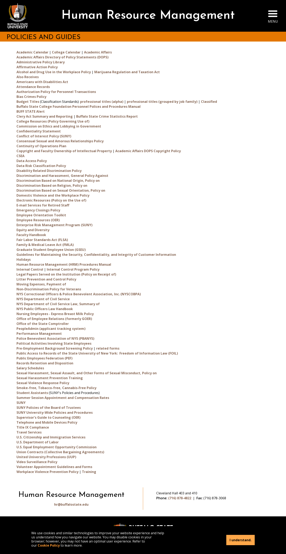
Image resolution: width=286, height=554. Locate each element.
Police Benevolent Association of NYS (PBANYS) (55, 338)
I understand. (240, 540)
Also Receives (27, 77)
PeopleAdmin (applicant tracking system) (50, 328)
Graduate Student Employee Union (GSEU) (51, 249)
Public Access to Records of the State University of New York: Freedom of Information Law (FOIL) (97, 353)
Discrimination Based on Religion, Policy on (51, 185)
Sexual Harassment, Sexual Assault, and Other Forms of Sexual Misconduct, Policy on (86, 373)
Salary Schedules (30, 368)
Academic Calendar (32, 52)
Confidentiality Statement (38, 131)
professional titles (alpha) (101, 101)
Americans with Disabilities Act (42, 82)
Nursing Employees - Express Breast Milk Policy (55, 314)
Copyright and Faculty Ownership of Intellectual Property (64, 151)
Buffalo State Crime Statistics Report (107, 116)
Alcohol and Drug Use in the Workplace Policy (53, 72)
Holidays (23, 259)
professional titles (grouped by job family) (162, 101)
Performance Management (39, 333)
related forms (107, 348)
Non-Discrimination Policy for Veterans (48, 289)
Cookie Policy (49, 545)
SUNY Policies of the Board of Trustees (48, 407)
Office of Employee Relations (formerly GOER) (54, 318)
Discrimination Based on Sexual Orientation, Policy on (60, 190)
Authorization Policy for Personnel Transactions (56, 91)
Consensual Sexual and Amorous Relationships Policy (60, 141)
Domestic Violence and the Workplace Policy (52, 195)
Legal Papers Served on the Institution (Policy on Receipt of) (66, 274)
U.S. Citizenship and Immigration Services (50, 437)
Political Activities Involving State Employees (53, 343)
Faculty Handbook (31, 235)
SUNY (21, 402)
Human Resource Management (148, 16)
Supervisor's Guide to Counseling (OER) (48, 417)
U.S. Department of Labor (37, 442)
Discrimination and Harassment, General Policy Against (62, 175)
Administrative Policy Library (40, 62)
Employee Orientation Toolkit (41, 215)
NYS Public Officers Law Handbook (44, 309)
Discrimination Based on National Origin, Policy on (58, 180)
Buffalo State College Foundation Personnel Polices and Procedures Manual (78, 106)
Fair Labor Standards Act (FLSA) (42, 240)
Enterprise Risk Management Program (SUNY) (54, 225)
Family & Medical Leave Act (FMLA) (45, 244)
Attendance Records (33, 87)
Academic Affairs (98, 52)
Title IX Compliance (32, 427)
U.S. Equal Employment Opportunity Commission (56, 447)
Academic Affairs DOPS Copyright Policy (148, 151)
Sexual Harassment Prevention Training (49, 378)
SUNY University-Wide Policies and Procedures (54, 412)
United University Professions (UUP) (46, 457)
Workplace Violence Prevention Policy (47, 471)
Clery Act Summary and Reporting (44, 116)
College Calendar (66, 52)
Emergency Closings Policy (38, 210)
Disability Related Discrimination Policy (49, 170)
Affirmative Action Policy (37, 67)
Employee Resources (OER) (38, 220)
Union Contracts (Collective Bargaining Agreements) (60, 452)
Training (89, 471)
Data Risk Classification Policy (41, 165)
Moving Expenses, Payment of (41, 284)
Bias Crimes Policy (31, 96)
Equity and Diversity (32, 230)
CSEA (20, 156)
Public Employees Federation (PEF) (44, 358)
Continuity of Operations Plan (41, 146)
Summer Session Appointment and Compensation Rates (62, 397)
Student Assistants (32, 393)
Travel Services (29, 432)
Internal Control (29, 269)
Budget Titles (27, 101)
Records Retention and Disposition (44, 363)
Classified (209, 101)
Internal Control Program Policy (73, 269)
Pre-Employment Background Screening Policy (54, 348)
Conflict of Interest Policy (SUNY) (43, 136)
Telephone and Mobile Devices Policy (46, 422)
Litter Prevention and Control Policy (46, 279)
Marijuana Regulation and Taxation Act (127, 72)
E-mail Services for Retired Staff (42, 205)
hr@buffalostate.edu (71, 504)
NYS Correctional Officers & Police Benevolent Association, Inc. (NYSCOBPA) (78, 294)
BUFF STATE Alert (30, 111)
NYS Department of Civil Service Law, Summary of (58, 304)
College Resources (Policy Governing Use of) (52, 121)
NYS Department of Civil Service (43, 299)
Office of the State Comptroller (42, 323)
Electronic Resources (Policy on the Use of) (51, 200)
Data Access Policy (31, 161)
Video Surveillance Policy (36, 462)
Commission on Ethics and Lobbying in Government (58, 126)
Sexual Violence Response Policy (42, 383)
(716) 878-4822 (179, 498)
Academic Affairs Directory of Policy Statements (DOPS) (62, 57)
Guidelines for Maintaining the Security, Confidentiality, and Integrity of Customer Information (96, 254)
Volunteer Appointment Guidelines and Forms (54, 467)
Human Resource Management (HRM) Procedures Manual (63, 264)
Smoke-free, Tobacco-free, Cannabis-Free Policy (56, 388)
